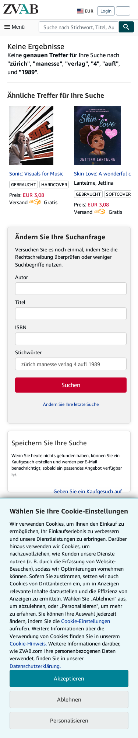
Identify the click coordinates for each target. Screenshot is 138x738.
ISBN (20, 327)
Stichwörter (28, 352)
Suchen (70, 385)
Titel (20, 302)
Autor (21, 277)
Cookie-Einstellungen (85, 621)
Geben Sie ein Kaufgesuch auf (87, 491)
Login (106, 11)
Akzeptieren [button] (69, 678)
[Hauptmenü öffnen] (16, 26)
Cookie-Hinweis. (28, 643)
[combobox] (79, 26)
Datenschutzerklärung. (35, 666)
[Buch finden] (126, 26)
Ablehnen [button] (69, 699)
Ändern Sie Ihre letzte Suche (71, 404)
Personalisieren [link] (69, 720)
